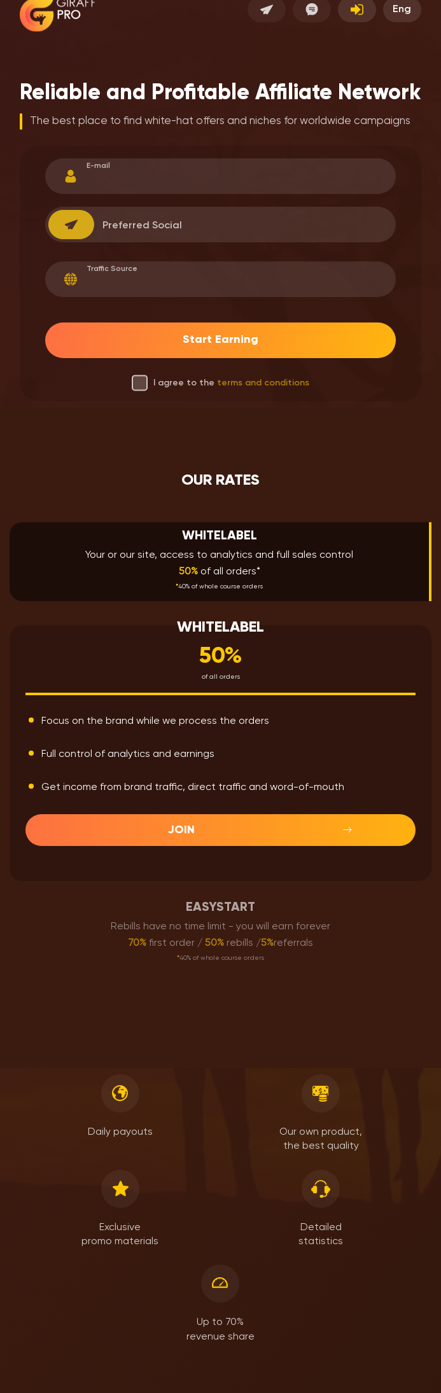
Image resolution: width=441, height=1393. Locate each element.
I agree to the (220, 382)
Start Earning (220, 339)
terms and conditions (263, 382)
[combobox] (71, 224)
